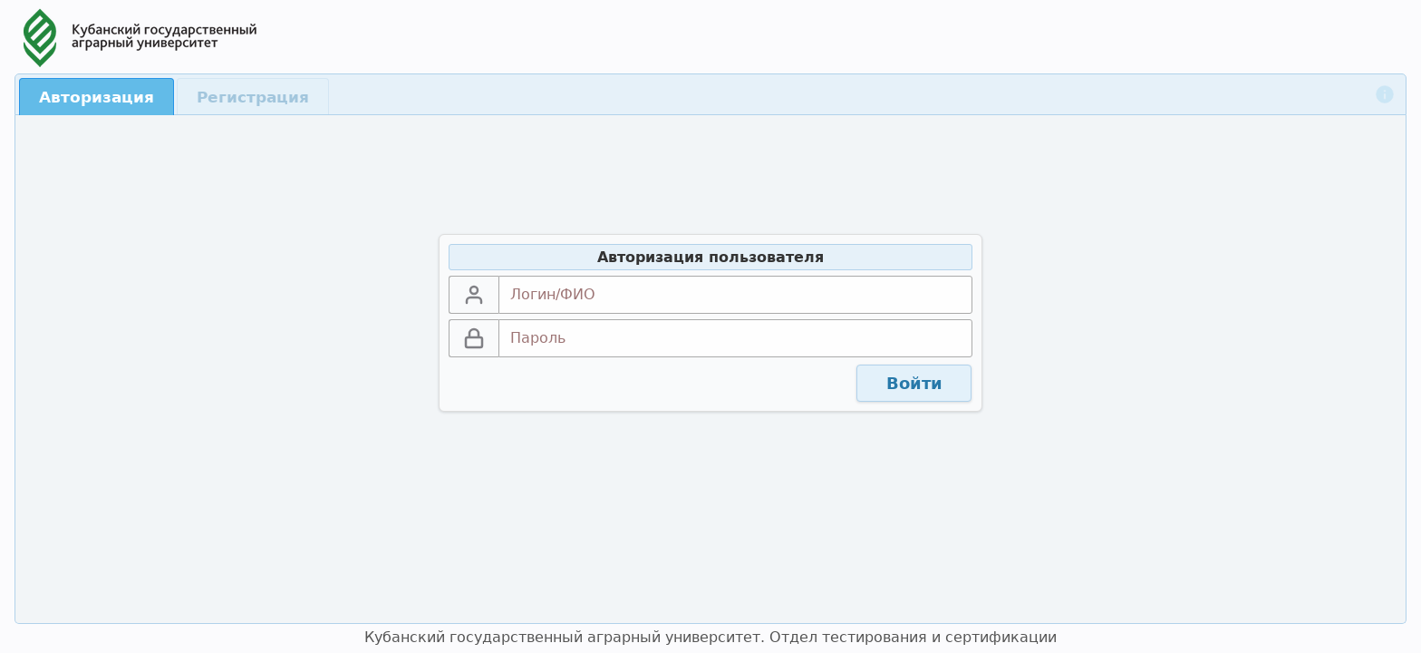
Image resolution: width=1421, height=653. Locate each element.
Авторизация (96, 97)
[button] (914, 384)
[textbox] (735, 295)
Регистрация (253, 97)
